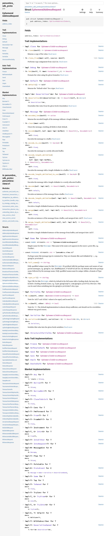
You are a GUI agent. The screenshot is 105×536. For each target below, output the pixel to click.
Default (34, 81)
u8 (58, 143)
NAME (33, 242)
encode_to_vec (34, 143)
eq (29, 296)
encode (31, 131)
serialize (32, 319)
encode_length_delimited (40, 155)
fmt (29, 71)
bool (77, 296)
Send (32, 352)
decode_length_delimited (40, 198)
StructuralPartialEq (40, 333)
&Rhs (48, 303)
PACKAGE (34, 252)
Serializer (35, 323)
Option (52, 21)
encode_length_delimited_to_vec (43, 174)
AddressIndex (63, 21)
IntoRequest (40, 444)
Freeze (33, 344)
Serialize (35, 315)
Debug (33, 67)
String (46, 262)
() (77, 131)
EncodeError (85, 131)
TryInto (41, 504)
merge (30, 210)
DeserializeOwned (60, 473)
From (36, 415)
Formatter (52, 71)
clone (30, 50)
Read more (52, 54)
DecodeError (72, 186)
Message (34, 112)
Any (35, 374)
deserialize (33, 98)
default (31, 85)
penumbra (45, 7)
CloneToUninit (41, 399)
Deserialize (42, 94)
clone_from (33, 58)
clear (30, 123)
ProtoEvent (39, 468)
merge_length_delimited (39, 222)
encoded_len (33, 115)
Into (39, 431)
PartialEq (35, 292)
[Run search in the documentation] (64, 3)
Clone (33, 46)
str (48, 242)
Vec (54, 143)
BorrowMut (39, 391)
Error (82, 98)
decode (31, 186)
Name (32, 238)
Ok (78, 319)
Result (69, 71)
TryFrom (41, 496)
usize (53, 115)
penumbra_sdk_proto (33, 7)
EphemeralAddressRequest (54, 46)
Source (27, 12)
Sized (35, 135)
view (51, 7)
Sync (32, 356)
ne (29, 303)
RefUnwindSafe (37, 348)
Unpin (33, 360)
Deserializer (36, 102)
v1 (55, 7)
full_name (32, 262)
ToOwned (37, 484)
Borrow (37, 383)
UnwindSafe (35, 364)
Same (36, 476)
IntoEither (39, 440)
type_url (32, 277)
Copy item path (64, 9)
